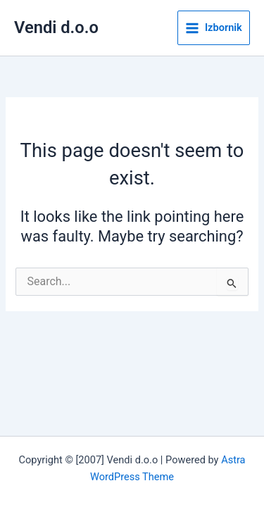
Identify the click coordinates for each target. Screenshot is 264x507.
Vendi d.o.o (56, 27)
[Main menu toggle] (213, 28)
